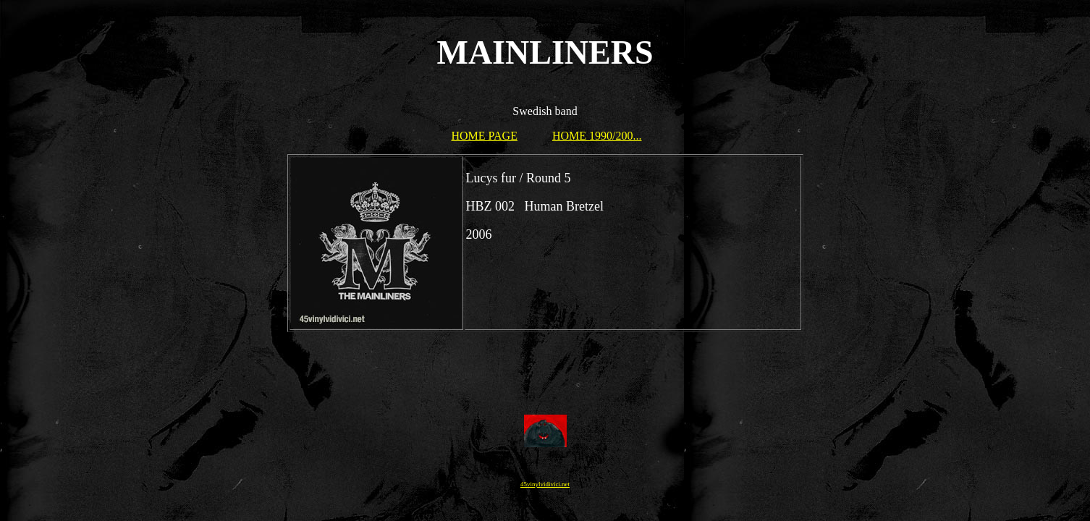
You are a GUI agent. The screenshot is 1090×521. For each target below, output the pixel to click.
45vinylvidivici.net (545, 484)
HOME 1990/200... (597, 136)
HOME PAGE (484, 136)
